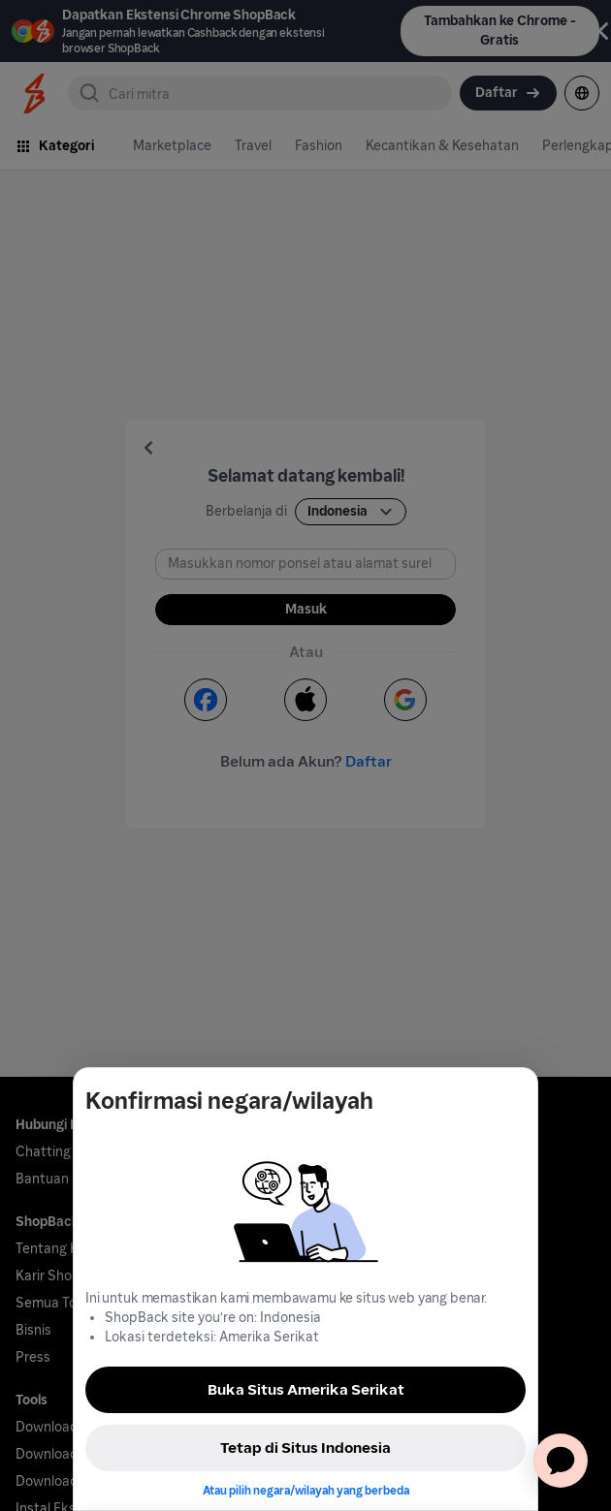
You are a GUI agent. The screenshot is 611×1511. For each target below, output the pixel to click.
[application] (560, 1460)
